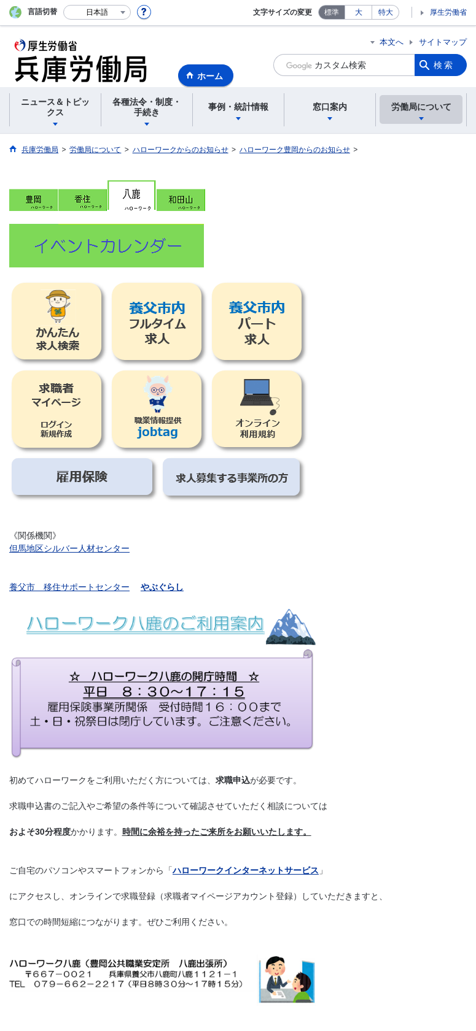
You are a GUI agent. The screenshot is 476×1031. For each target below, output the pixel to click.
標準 (331, 12)
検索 (444, 65)
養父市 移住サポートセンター (69, 587)
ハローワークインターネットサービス (246, 870)
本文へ (392, 42)
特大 (385, 12)
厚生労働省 (448, 12)
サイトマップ (443, 42)
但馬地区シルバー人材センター (69, 548)
